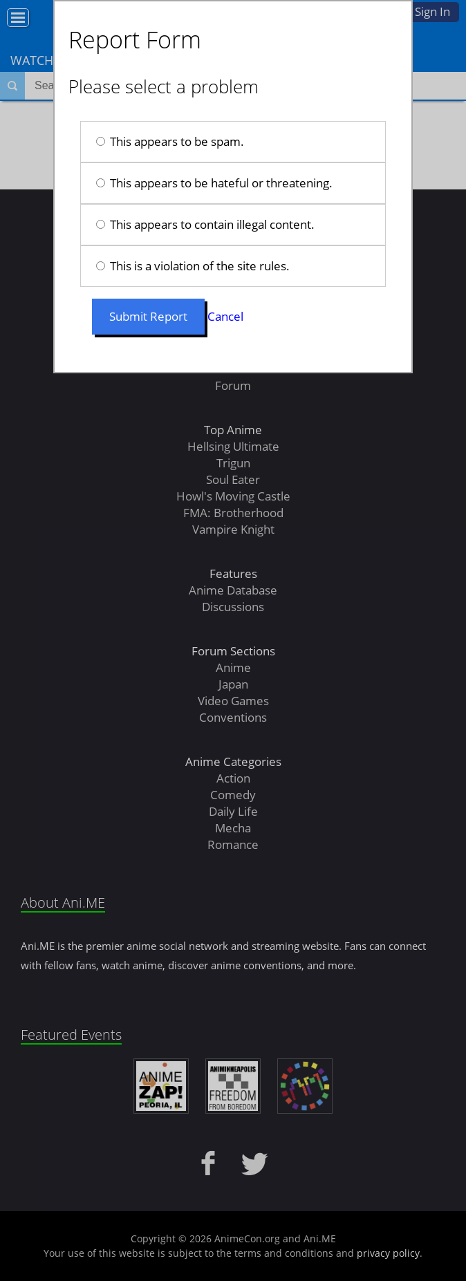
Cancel (225, 316)
